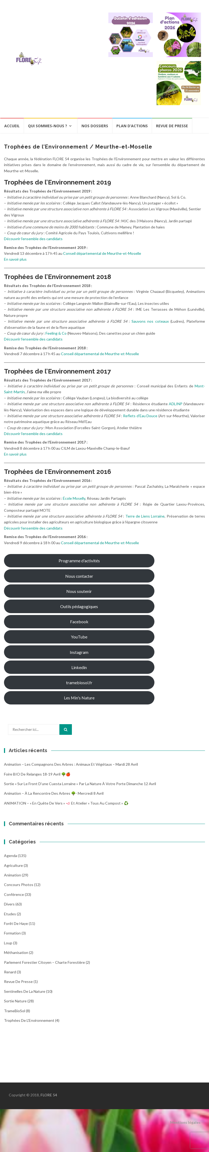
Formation (12, 933)
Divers (9, 904)
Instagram (79, 652)
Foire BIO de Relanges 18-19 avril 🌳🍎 (37, 774)
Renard (10, 972)
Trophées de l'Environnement (29, 1020)
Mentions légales (185, 1122)
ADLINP (175, 403)
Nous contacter (79, 576)
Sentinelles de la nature (24, 991)
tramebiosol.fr (79, 682)
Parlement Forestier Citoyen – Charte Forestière (44, 962)
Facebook (79, 621)
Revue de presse (172, 125)
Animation (12, 875)
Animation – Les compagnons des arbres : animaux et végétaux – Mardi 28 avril (71, 764)
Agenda (10, 855)
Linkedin (79, 667)
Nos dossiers (94, 125)
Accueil (12, 125)
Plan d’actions (132, 125)
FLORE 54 (48, 1095)
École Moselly (74, 498)
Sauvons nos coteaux (150, 321)
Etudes (10, 914)
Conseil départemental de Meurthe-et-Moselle (102, 253)
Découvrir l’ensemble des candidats (33, 238)
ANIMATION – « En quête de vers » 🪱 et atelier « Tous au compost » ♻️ (66, 803)
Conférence (14, 894)
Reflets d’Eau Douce (140, 415)
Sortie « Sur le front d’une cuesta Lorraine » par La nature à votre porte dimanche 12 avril (80, 783)
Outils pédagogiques (79, 606)
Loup (8, 943)
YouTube (79, 636)
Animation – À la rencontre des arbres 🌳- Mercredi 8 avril (54, 793)
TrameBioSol (14, 1010)
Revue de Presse (18, 981)
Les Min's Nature (79, 697)
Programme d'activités (79, 560)
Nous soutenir (79, 591)
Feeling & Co (56, 333)
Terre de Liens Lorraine (145, 516)
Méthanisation (16, 952)
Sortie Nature (15, 1001)
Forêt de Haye (16, 923)
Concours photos (18, 884)
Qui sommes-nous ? (47, 125)
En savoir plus (15, 259)
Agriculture (13, 865)
